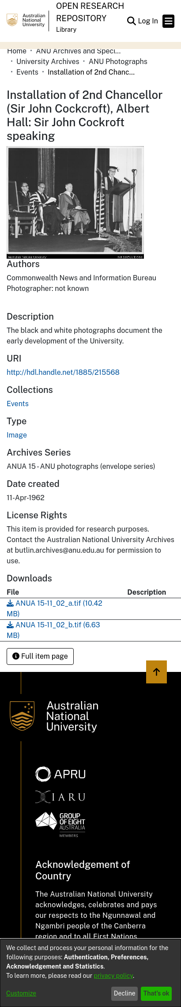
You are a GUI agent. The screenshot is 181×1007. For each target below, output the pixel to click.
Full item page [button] (40, 656)
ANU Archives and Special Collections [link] (80, 51)
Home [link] (16, 51)
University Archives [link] (47, 61)
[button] (131, 21)
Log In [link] (148, 21)
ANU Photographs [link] (118, 61)
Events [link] (27, 72)
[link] (18, 404)
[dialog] (90, 973)
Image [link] (17, 435)
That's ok (156, 993)
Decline (125, 993)
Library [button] (66, 29)
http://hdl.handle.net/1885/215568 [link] (63, 372)
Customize (21, 993)
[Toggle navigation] (168, 21)
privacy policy (113, 975)
